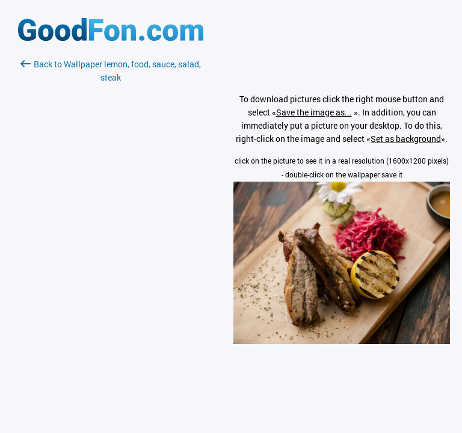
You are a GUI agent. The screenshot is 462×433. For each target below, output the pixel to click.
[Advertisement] (110, 226)
